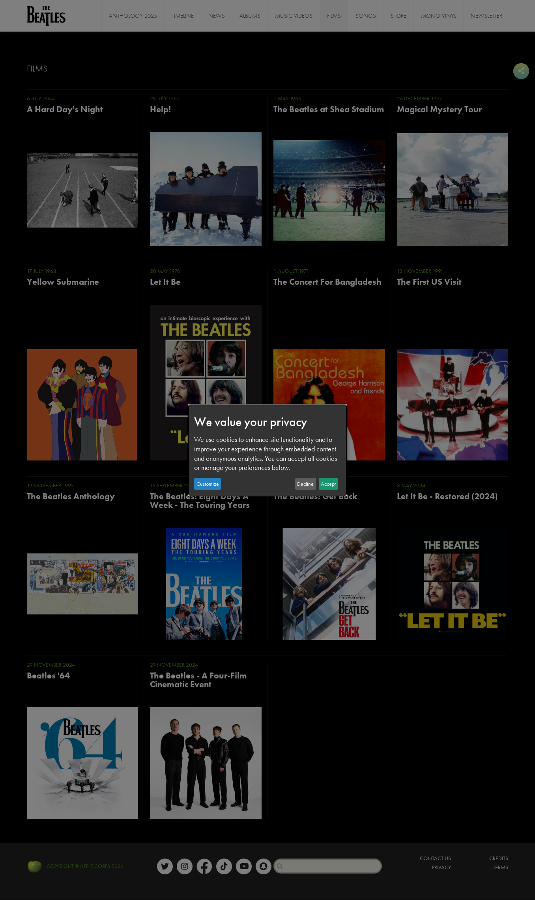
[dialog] (267, 450)
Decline (305, 483)
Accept (328, 483)
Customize (207, 483)
